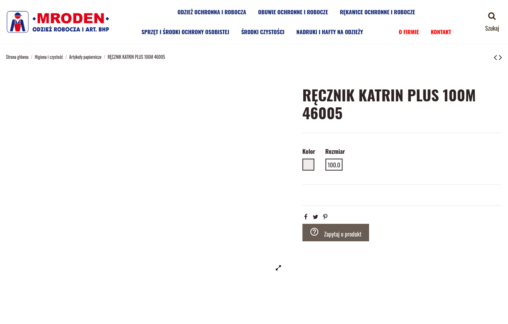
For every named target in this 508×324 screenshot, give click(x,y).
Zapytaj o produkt (336, 232)
